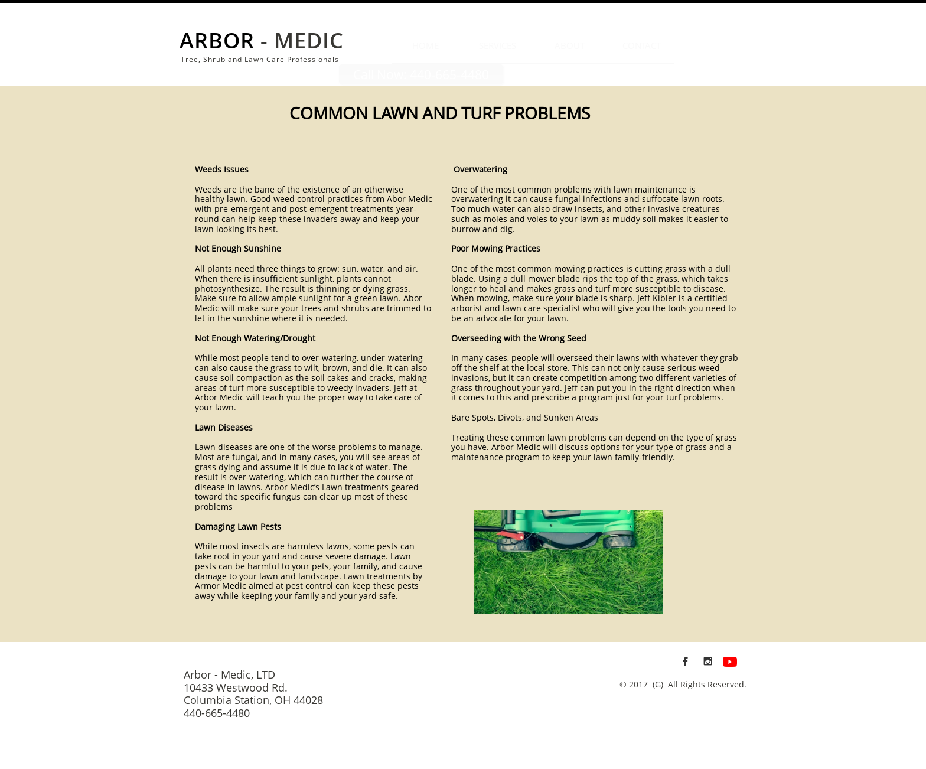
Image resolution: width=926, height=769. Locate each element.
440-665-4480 (217, 713)
